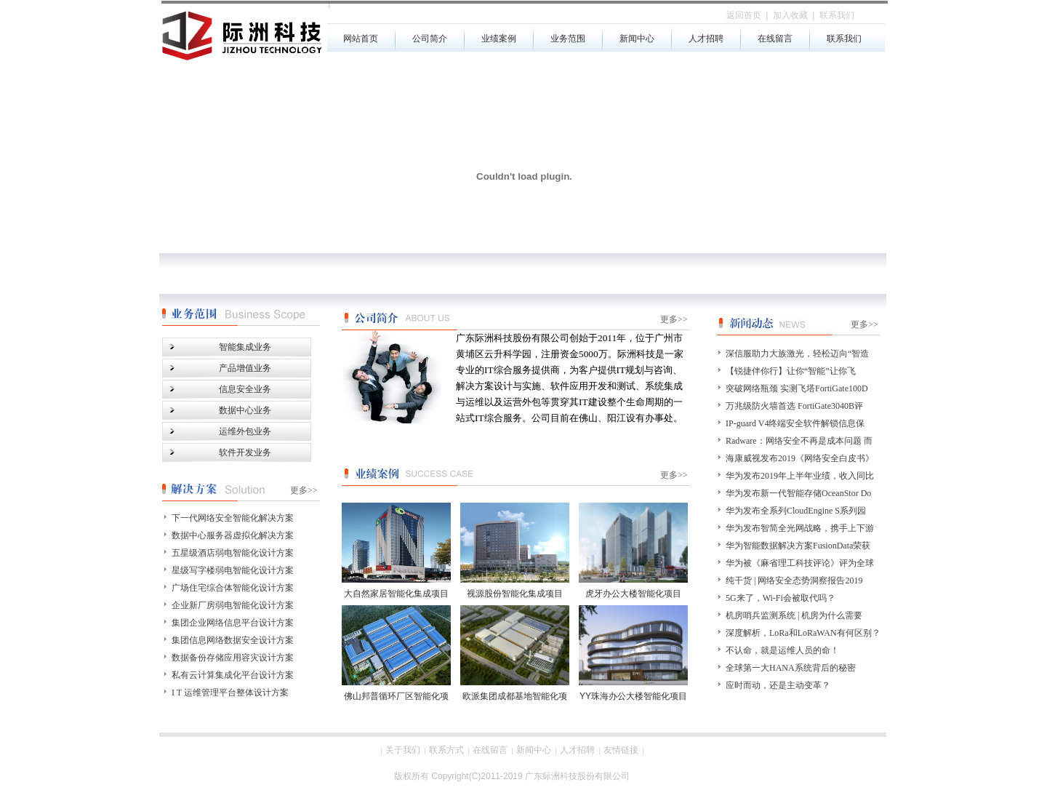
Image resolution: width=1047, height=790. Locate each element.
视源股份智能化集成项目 (515, 593)
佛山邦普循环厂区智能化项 (396, 696)
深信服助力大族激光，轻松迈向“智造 (797, 353)
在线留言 (775, 38)
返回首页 (743, 15)
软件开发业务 (245, 452)
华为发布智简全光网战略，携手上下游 (800, 528)
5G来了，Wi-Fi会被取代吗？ (780, 598)
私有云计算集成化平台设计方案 (233, 675)
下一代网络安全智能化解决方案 (233, 518)
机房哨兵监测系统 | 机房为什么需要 (794, 615)
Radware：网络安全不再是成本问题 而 (799, 441)
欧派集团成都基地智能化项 (514, 696)
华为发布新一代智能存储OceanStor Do (798, 493)
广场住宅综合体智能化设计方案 (233, 588)
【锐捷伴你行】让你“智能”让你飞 (791, 371)
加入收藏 (790, 15)
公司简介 (429, 38)
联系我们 (844, 38)
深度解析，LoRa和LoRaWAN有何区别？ (803, 633)
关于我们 (402, 750)
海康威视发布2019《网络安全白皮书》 (800, 458)
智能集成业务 (245, 347)
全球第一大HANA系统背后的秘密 (791, 668)
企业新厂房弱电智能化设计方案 (233, 605)
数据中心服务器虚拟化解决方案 (233, 535)
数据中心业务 (245, 410)
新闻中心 (636, 38)
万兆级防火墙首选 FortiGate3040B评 (794, 406)
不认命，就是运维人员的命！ (782, 650)
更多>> (674, 475)
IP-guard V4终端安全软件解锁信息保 (795, 423)
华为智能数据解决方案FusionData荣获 (798, 545)
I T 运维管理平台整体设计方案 (230, 692)
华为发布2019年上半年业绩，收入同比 (800, 476)
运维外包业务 (245, 431)
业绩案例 (498, 38)
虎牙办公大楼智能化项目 (633, 593)
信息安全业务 (245, 389)
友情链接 (620, 750)
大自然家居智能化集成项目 (396, 593)
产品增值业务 (245, 368)
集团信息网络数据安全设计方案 (233, 640)
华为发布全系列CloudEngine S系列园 (796, 511)
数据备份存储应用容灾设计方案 (233, 658)
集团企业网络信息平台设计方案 (233, 623)
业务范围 (567, 38)
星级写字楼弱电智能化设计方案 (233, 570)
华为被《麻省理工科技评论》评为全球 (800, 563)
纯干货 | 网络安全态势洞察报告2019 (794, 580)
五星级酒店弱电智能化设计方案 (233, 553)
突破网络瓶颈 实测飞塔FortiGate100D (797, 388)
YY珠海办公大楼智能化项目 (633, 696)
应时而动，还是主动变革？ (778, 685)
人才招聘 (706, 38)
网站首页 (360, 38)
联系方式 (446, 750)
